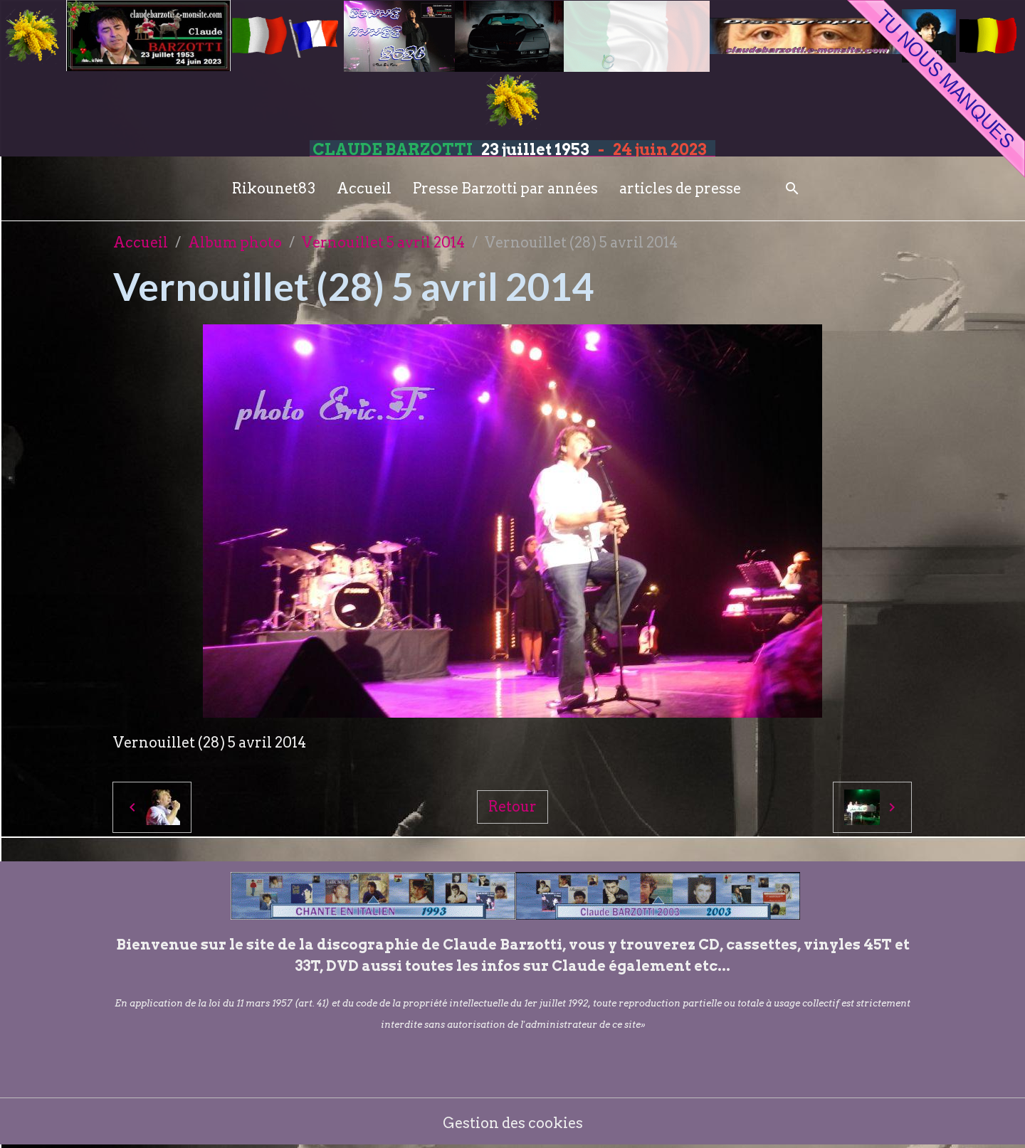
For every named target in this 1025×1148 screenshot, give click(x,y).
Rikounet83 (273, 188)
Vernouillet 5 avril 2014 (383, 242)
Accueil (364, 188)
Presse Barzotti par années (505, 188)
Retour (512, 806)
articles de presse (680, 188)
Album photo (235, 242)
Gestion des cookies (513, 1123)
